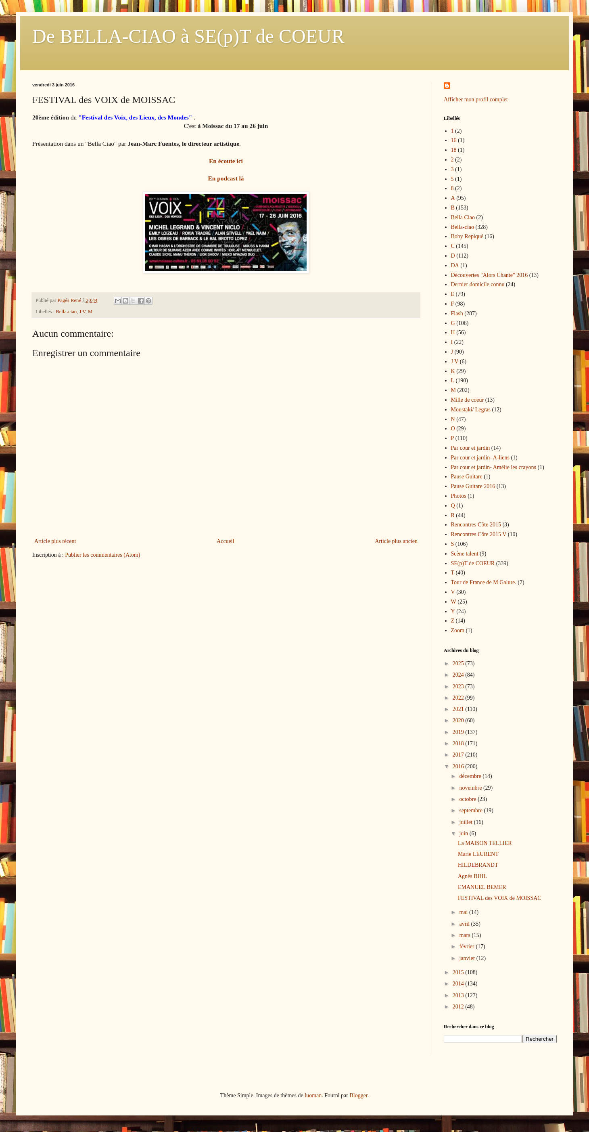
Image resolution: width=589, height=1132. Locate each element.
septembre (471, 810)
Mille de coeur (467, 400)
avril (465, 924)
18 (454, 150)
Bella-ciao (66, 311)
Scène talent (464, 554)
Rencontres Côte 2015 (476, 525)
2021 (459, 709)
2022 (459, 698)
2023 (459, 686)
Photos (458, 496)
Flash (457, 313)
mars (465, 935)
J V (82, 311)
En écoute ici (226, 160)
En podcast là (226, 178)
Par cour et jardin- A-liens (480, 458)
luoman (313, 1095)
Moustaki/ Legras (471, 410)
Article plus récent (55, 541)
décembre (470, 776)
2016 (459, 766)
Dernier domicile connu (478, 284)
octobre (468, 799)
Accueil (225, 541)
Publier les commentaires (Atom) (102, 555)
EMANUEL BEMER (482, 887)
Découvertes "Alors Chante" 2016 (489, 275)
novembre (471, 788)
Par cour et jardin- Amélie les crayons (493, 467)
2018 (459, 743)
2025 (459, 663)
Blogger (358, 1095)
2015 (459, 972)
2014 (459, 984)
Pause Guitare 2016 (473, 486)
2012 (459, 1007)
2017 (459, 755)
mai (464, 912)
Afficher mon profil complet (476, 99)
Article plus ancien (396, 541)
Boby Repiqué (467, 236)
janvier (467, 958)
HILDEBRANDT (478, 865)
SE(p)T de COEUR (473, 563)
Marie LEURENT (478, 854)
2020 (459, 720)
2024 (459, 675)
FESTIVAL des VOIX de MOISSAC (499, 898)
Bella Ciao (463, 217)
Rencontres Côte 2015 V (479, 534)
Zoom (457, 630)
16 (454, 140)
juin (464, 833)
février (467, 946)
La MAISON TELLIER (485, 843)
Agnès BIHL (472, 876)
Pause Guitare (466, 477)
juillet (466, 822)
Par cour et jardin (470, 448)
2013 (459, 995)
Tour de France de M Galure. (483, 582)
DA (455, 265)
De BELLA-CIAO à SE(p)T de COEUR (188, 36)
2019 (459, 732)
